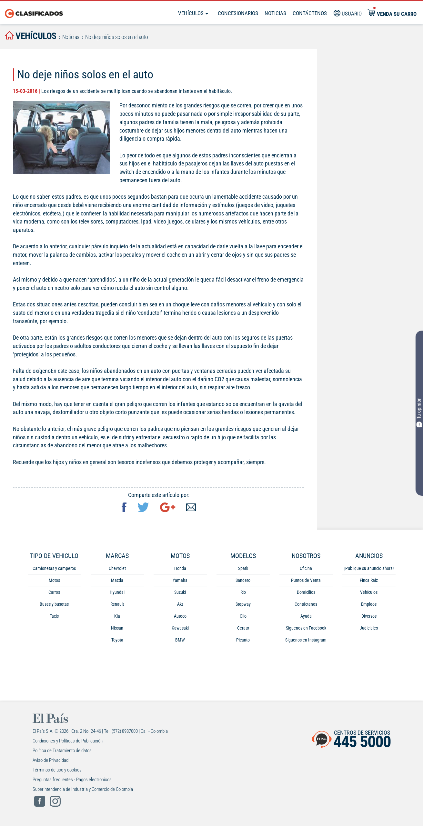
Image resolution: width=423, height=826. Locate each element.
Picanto (243, 639)
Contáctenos (306, 604)
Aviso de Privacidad (50, 760)
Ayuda (306, 616)
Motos (54, 580)
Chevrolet (117, 568)
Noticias (275, 13)
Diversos (369, 616)
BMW (180, 639)
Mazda (117, 580)
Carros (54, 592)
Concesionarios (238, 13)
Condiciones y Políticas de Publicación (68, 741)
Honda (180, 568)
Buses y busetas (54, 604)
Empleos (369, 604)
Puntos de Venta (306, 580)
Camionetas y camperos (54, 568)
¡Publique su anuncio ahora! (369, 568)
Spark (243, 568)
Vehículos (193, 13)
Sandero (243, 580)
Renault (117, 604)
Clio (243, 616)
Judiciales (369, 628)
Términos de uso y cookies (57, 770)
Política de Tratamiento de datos (62, 750)
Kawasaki (180, 628)
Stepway (243, 604)
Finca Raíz (369, 580)
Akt (180, 604)
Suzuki (180, 592)
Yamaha (180, 580)
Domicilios (306, 592)
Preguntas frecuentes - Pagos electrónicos (72, 779)
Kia (117, 616)
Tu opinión (419, 412)
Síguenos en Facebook (306, 628)
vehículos (30, 36)
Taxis (54, 616)
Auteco (180, 616)
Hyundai (117, 592)
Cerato (243, 628)
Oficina (306, 568)
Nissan (117, 628)
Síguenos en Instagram (306, 639)
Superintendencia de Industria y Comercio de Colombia (83, 789)
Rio (243, 592)
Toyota (117, 639)
